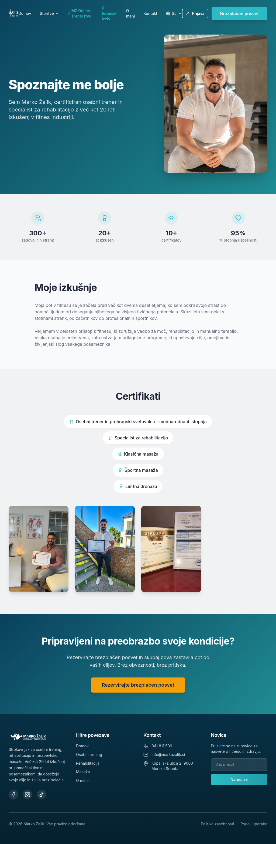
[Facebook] (13, 794)
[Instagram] (27, 794)
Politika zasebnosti (217, 824)
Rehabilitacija (87, 763)
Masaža (83, 772)
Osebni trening (89, 754)
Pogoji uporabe (253, 824)
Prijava (195, 13)
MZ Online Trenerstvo (79, 13)
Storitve (49, 13)
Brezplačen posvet (239, 13)
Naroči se (239, 779)
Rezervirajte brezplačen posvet (138, 689)
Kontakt (150, 13)
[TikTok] (41, 794)
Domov (24, 13)
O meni (130, 13)
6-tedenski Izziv (110, 13)
